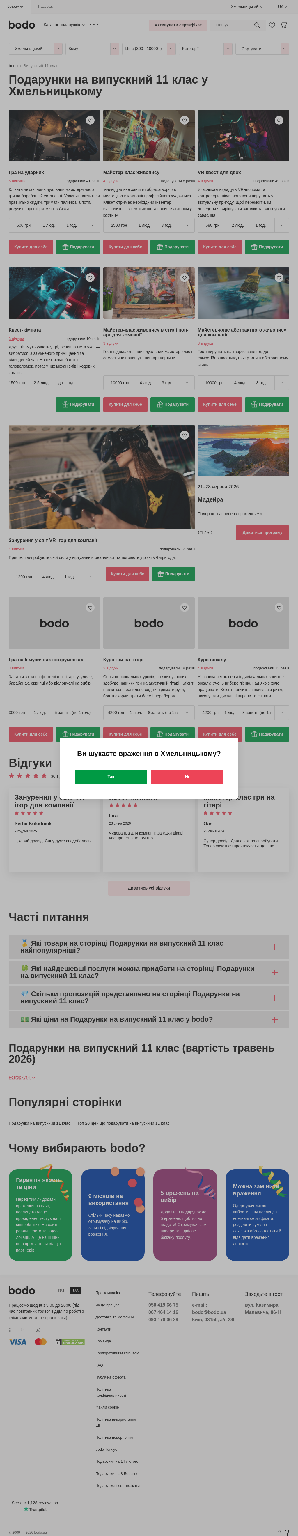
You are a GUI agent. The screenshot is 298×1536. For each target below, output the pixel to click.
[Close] (230, 745)
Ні (187, 776)
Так (111, 776)
